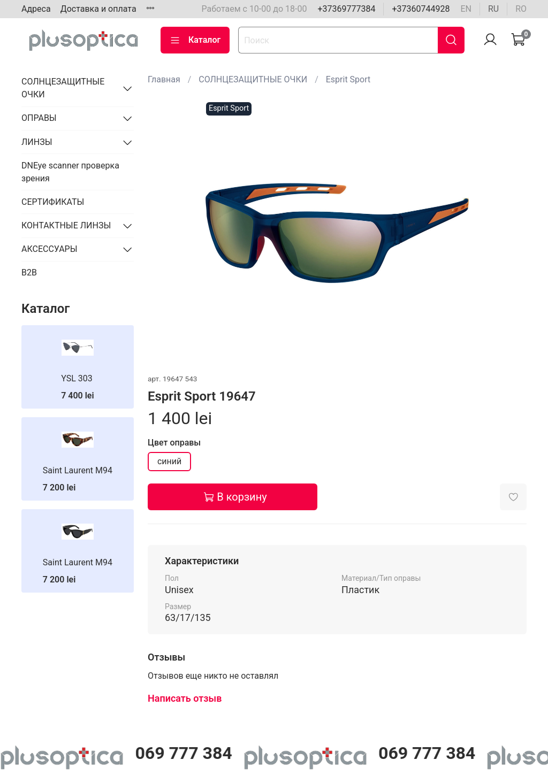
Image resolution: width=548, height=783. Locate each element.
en (465, 9)
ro (521, 9)
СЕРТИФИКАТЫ (52, 202)
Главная (164, 79)
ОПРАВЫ (39, 118)
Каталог (195, 40)
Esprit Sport (348, 79)
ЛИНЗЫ (36, 142)
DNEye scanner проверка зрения (70, 171)
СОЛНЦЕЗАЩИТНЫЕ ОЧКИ (253, 79)
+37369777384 (346, 9)
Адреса (36, 9)
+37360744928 (421, 9)
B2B (29, 272)
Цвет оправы (174, 442)
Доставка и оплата (98, 9)
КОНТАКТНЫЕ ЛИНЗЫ (66, 225)
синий (169, 461)
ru (493, 9)
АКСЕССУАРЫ (49, 249)
